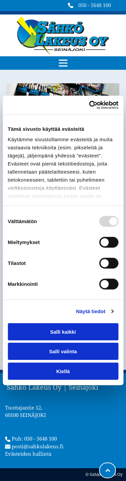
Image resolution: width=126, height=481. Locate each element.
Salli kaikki (63, 332)
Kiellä (63, 371)
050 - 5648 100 (94, 5)
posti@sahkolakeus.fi (38, 447)
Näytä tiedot (91, 311)
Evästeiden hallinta (28, 454)
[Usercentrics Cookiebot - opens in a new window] (89, 105)
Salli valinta (63, 351)
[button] (63, 63)
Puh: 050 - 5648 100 (34, 439)
